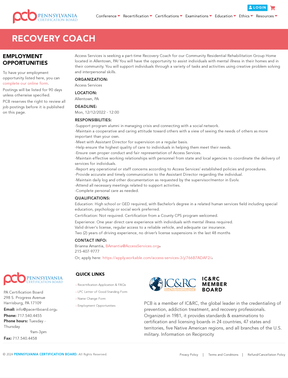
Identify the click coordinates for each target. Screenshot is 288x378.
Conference (106, 16)
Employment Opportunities (97, 305)
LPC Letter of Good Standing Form (102, 292)
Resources (265, 16)
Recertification (136, 16)
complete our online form (25, 84)
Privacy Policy (189, 354)
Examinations (196, 16)
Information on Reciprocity (187, 334)
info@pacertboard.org (37, 310)
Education (224, 16)
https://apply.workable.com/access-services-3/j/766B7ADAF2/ (158, 258)
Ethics (244, 16)
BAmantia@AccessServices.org (134, 246)
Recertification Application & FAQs (102, 285)
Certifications (167, 16)
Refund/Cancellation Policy (266, 354)
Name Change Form (92, 298)
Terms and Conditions (223, 354)
